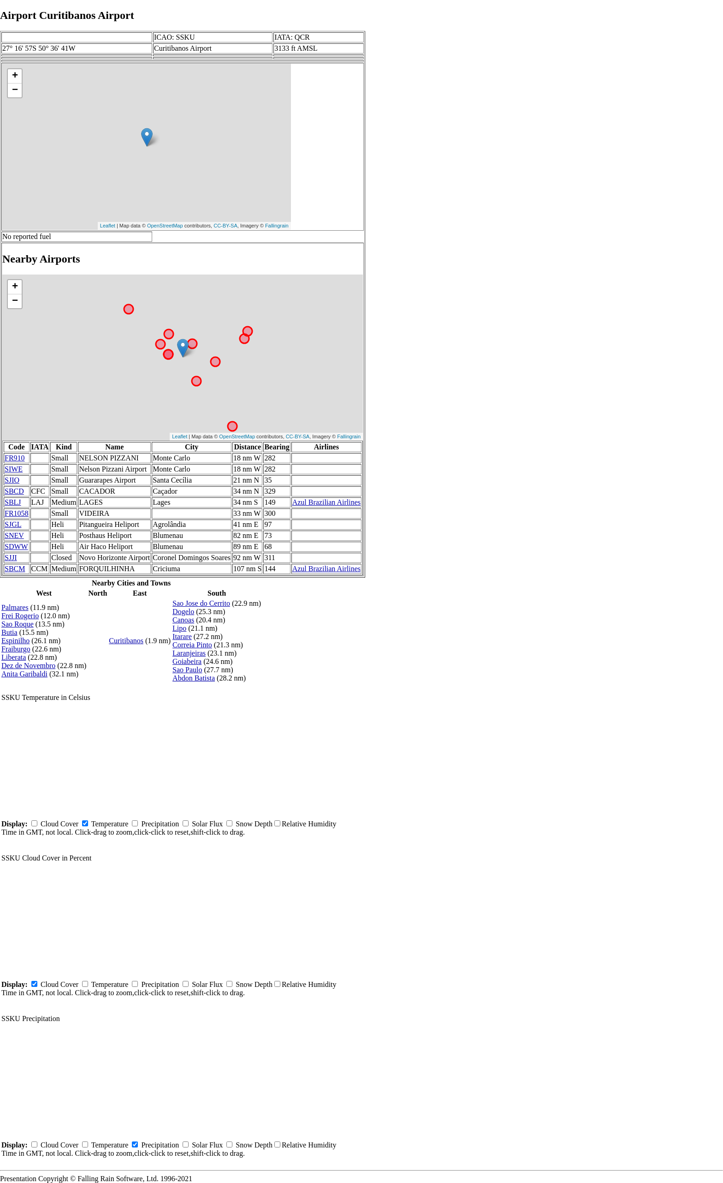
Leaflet (107, 225)
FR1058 (17, 513)
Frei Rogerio (20, 616)
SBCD (14, 491)
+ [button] (15, 76)
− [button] (15, 90)
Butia (9, 632)
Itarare (182, 636)
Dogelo (183, 611)
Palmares (15, 607)
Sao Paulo (187, 670)
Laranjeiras (189, 653)
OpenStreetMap (165, 225)
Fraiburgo (15, 649)
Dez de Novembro (28, 665)
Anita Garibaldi (24, 674)
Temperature (110, 824)
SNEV (14, 535)
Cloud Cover (59, 824)
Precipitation (160, 824)
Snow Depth (254, 824)
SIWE (14, 469)
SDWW (16, 546)
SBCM (15, 569)
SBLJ (13, 502)
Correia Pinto (192, 645)
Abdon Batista (193, 678)
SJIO (12, 480)
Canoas (183, 620)
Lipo (179, 628)
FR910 (15, 458)
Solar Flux (207, 824)
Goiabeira (186, 661)
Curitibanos (126, 641)
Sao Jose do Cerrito (201, 603)
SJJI (11, 558)
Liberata (13, 657)
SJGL (13, 524)
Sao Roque (17, 624)
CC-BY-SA (225, 225)
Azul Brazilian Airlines (326, 502)
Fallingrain (277, 225)
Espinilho (15, 641)
